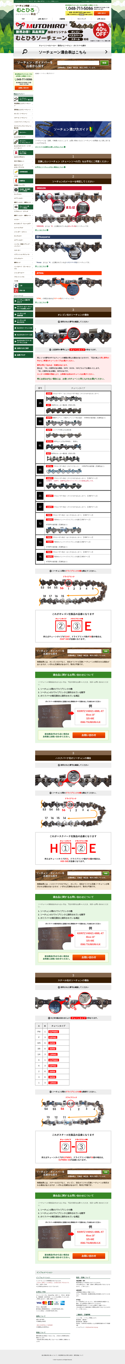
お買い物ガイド (42, 19)
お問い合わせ (101, 19)
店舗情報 (62, 19)
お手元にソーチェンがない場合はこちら (49, 167)
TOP (23, 19)
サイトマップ (82, 19)
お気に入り (107, 1)
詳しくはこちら (40, 230)
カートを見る (86, 1)
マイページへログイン (97, 1)
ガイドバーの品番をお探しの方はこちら (49, 147)
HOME (37, 73)
